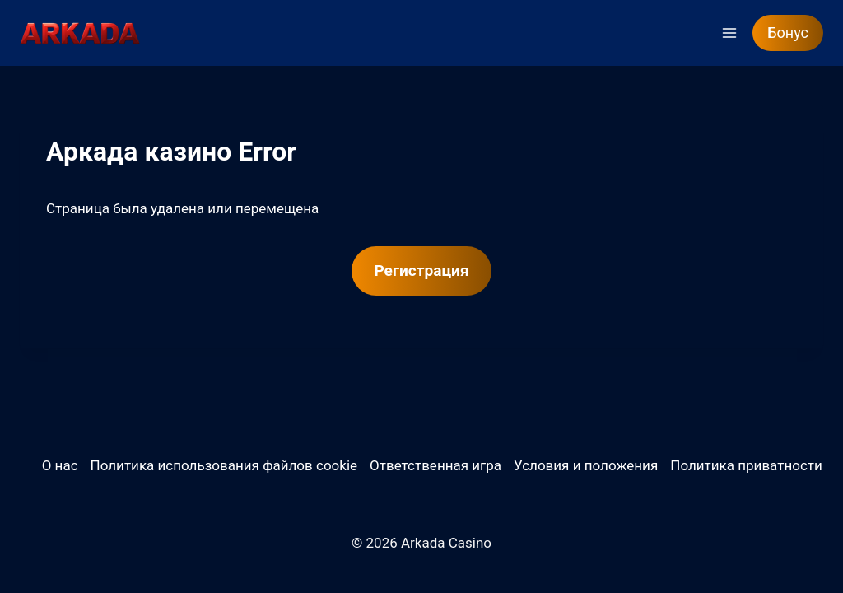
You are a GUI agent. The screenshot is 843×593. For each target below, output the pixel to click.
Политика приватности (746, 465)
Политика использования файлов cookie (224, 465)
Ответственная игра (435, 465)
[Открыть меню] (729, 32)
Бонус (787, 32)
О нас (60, 465)
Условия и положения (586, 465)
